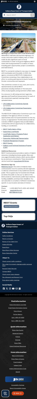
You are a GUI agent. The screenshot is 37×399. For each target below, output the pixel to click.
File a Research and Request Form (12, 277)
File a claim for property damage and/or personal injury (17, 265)
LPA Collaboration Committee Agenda (15, 104)
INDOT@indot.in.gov (15, 192)
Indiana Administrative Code (17, 368)
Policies (18, 336)
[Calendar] (20, 288)
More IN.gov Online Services (10, 250)
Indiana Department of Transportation (19, 11)
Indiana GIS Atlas (7, 244)
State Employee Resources (18, 346)
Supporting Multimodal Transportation (15, 138)
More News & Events (11, 206)
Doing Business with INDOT (12, 25)
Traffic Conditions (7, 236)
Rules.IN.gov (5, 247)
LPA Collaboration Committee (17, 108)
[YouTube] (13, 288)
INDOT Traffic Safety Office (12, 129)
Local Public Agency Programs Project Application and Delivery (15, 135)
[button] (35, 1)
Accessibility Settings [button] (17, 385)
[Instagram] (10, 288)
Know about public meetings (10, 280)
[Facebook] (4, 288)
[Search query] (18, 15)
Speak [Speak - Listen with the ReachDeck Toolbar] (17, 393)
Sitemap (17, 340)
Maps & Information (18, 356)
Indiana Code (18, 365)
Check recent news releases (10, 274)
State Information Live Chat (17, 305)
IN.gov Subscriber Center (9, 253)
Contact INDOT (6, 271)
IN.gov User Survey (17, 330)
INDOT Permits (8, 143)
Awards (18, 372)
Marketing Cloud (6, 167)
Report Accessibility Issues (18, 388)
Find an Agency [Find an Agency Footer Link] (17, 314)
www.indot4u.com (16, 190)
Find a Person (18, 311)
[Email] (16, 288)
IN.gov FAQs (17, 343)
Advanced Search (18, 333)
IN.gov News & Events (17, 359)
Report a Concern (7, 239)
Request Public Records (9, 268)
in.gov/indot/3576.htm (21, 161)
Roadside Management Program (13, 141)
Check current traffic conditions (11, 261)
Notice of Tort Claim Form (10, 241)
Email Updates (18, 362)
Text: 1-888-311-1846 (17, 321)
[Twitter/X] (7, 288)
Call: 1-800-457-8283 (18, 317)
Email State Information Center (17, 308)
